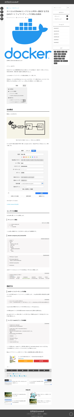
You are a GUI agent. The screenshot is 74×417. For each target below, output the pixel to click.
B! (1, 15)
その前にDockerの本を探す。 (13, 204)
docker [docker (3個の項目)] (63, 51)
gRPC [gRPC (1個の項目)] (59, 54)
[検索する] (68, 8)
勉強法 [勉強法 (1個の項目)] (55, 63)
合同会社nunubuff (11, 2)
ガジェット (57, 16)
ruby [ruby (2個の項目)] (63, 58)
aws (12, 376)
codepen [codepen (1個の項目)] (58, 51)
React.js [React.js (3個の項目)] (55, 58)
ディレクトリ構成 (13, 93)
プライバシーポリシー (31, 413)
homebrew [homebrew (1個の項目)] (64, 54)
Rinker (23, 358)
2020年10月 (56, 36)
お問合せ (45, 413)
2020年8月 (56, 42)
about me (39, 413)
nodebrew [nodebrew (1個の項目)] (63, 56)
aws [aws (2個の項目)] (55, 51)
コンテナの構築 (12, 91)
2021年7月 (56, 34)
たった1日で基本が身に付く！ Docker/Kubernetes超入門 (30, 356)
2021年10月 (56, 31)
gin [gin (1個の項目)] (66, 51)
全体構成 (11, 89)
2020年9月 (56, 39)
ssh (25, 376)
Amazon (25, 360)
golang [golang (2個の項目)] (55, 54)
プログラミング (15, 8)
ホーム (9, 8)
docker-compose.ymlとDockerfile (16, 95)
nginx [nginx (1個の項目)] (59, 56)
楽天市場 (41, 360)
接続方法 (11, 97)
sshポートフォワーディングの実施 (17, 99)
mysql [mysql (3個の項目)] (55, 56)
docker (16, 376)
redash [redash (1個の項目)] (60, 58)
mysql (21, 376)
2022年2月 (56, 28)
